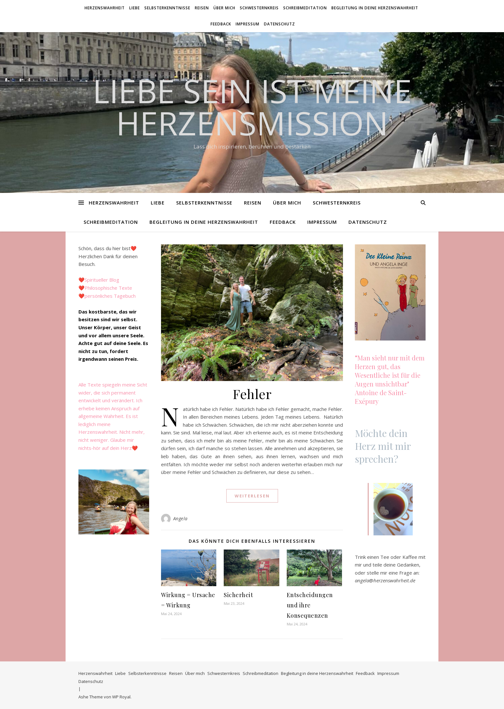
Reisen (202, 8)
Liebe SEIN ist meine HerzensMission (252, 107)
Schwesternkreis (259, 8)
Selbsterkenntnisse (167, 8)
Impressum (247, 24)
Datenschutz (279, 24)
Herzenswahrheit (105, 8)
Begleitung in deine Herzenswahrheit (374, 8)
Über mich (224, 8)
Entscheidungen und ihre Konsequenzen (310, 605)
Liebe (134, 8)
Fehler (252, 393)
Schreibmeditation (305, 8)
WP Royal (121, 697)
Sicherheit (238, 595)
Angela (180, 518)
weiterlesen (252, 496)
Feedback (221, 24)
